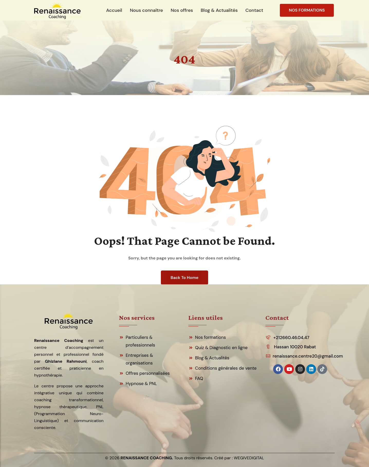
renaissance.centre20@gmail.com (307, 356)
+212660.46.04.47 (291, 337)
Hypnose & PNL (141, 383)
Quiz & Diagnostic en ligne (221, 347)
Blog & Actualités (212, 358)
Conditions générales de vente (226, 368)
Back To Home (184, 277)
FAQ (199, 378)
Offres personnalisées (148, 373)
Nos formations (210, 337)
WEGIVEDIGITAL (249, 458)
